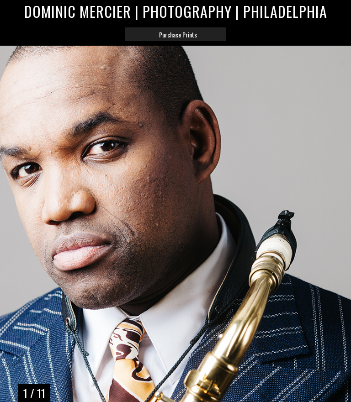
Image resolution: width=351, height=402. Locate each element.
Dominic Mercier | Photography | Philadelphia (175, 11)
